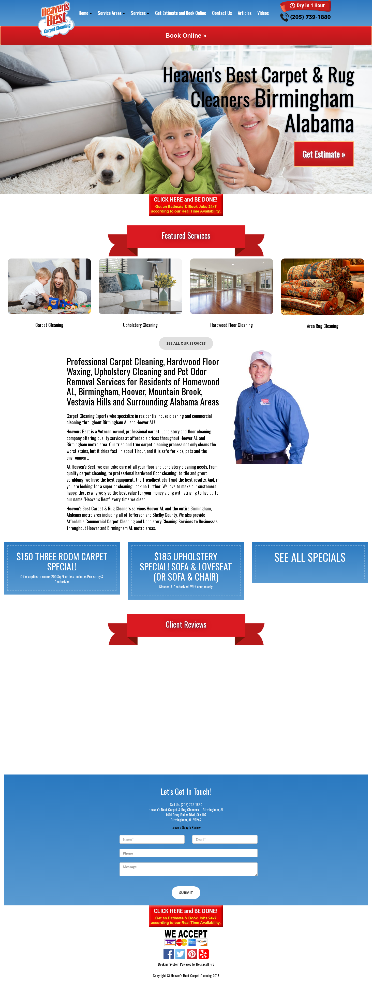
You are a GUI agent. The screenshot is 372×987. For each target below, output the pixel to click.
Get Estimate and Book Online (180, 13)
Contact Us (222, 13)
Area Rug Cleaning (322, 326)
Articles (244, 13)
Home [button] (85, 13)
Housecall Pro (205, 964)
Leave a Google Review (186, 827)
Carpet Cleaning (49, 325)
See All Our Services (186, 343)
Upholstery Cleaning (140, 325)
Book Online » (186, 35)
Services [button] (140, 13)
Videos (263, 13)
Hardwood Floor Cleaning (231, 325)
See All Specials (310, 557)
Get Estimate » (323, 154)
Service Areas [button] (111, 13)
